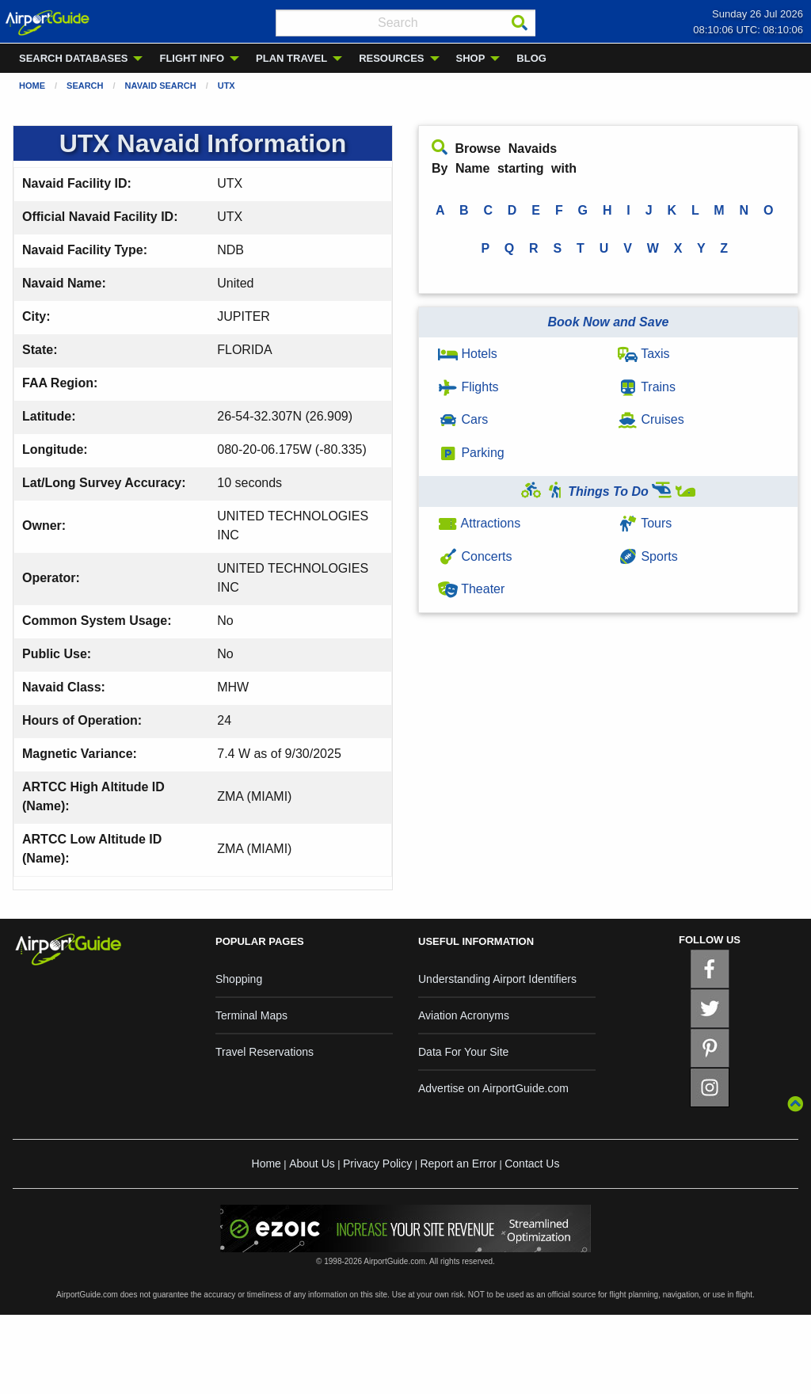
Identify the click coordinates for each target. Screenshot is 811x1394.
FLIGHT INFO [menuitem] (191, 58)
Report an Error (458, 1163)
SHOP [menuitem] (470, 58)
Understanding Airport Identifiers (497, 979)
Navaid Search (160, 85)
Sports (648, 556)
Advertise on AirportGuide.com (493, 1088)
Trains (647, 387)
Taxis (644, 353)
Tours (645, 523)
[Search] (519, 23)
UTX (226, 85)
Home (32, 85)
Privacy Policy (377, 1163)
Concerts (475, 556)
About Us (312, 1163)
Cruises (651, 419)
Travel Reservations (264, 1052)
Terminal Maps (251, 1015)
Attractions (479, 523)
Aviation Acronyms (463, 1015)
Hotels (467, 353)
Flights (468, 387)
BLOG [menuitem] (531, 58)
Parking (471, 452)
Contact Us (531, 1163)
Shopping (238, 979)
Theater (471, 589)
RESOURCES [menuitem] (391, 58)
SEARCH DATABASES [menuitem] (73, 58)
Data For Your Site (463, 1052)
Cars (463, 419)
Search (85, 85)
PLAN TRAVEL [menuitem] (291, 58)
